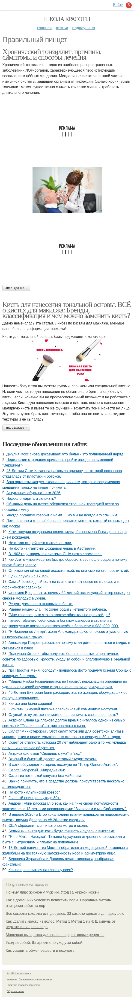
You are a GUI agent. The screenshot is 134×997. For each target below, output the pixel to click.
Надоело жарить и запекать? (31, 498)
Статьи (62, 28)
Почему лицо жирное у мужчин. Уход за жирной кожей (52, 892)
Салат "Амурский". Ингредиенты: (37, 770)
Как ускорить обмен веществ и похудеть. (40, 950)
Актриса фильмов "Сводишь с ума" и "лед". (46, 753)
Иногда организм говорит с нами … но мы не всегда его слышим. (62, 515)
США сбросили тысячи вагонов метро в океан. (48, 825)
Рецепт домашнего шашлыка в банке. (41, 604)
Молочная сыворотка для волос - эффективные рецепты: (55, 935)
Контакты (12, 979)
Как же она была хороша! (30, 704)
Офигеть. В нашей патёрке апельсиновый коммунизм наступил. (63, 709)
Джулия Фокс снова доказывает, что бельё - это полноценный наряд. (65, 454)
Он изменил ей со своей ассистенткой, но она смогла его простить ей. (69, 571)
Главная (44, 28)
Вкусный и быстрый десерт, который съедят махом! (53, 759)
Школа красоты (67, 19)
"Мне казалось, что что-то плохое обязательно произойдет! (59, 615)
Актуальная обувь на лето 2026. (33, 493)
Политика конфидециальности (23, 985)
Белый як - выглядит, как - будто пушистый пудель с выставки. (62, 831)
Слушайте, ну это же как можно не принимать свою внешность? (63, 715)
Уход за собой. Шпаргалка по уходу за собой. (44, 943)
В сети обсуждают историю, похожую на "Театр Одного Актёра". (63, 765)
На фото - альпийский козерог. (34, 792)
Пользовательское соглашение (35, 979)
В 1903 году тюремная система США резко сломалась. (55, 554)
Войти (118, 5)
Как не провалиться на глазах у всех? (41, 870)
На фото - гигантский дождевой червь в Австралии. (52, 548)
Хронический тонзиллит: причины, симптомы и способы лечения (51, 54)
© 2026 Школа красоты (19, 973)
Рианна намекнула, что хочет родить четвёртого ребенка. (58, 609)
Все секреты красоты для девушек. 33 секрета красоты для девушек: (65, 913)
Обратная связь (15, 991)
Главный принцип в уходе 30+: (35, 798)
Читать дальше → (16, 288)
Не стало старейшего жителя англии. (40, 543)
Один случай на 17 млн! (29, 576)
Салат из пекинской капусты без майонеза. (45, 776)
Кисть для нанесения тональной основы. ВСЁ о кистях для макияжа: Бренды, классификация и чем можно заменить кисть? (66, 310)
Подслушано (83, 28)
